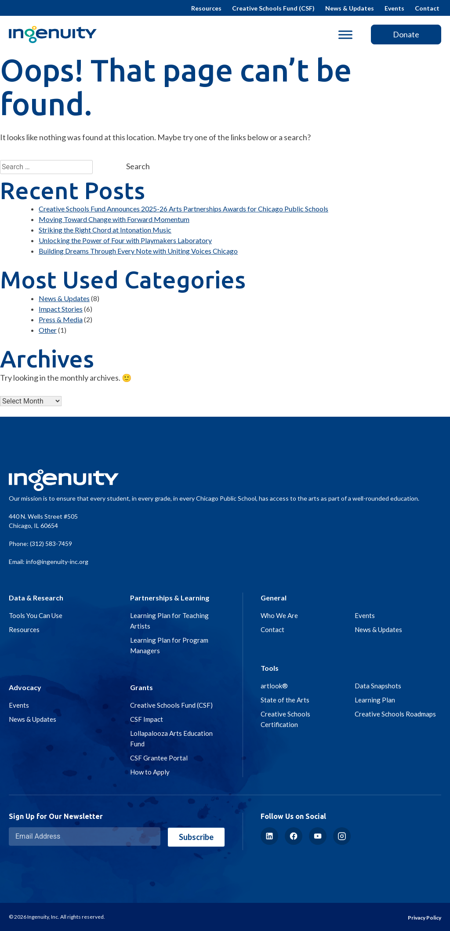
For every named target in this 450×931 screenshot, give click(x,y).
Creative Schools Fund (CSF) (273, 8)
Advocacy (25, 687)
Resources (206, 8)
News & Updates (349, 8)
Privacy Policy (424, 917)
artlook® (274, 686)
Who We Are (279, 615)
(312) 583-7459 (51, 543)
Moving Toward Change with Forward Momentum (114, 219)
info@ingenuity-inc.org (57, 561)
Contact (427, 8)
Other (48, 330)
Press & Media (61, 319)
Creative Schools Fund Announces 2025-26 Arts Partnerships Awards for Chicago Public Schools (183, 208)
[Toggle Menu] (345, 34)
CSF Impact (146, 719)
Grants (141, 687)
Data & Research (36, 597)
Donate (406, 34)
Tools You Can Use (35, 615)
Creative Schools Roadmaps (395, 714)
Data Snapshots (378, 686)
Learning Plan (375, 700)
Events (394, 8)
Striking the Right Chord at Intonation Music (105, 229)
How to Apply (150, 772)
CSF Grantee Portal (159, 758)
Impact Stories (61, 309)
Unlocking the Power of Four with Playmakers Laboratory (125, 240)
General (274, 597)
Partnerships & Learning (169, 597)
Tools (270, 668)
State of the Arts (285, 700)
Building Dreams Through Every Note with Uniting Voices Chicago (138, 251)
